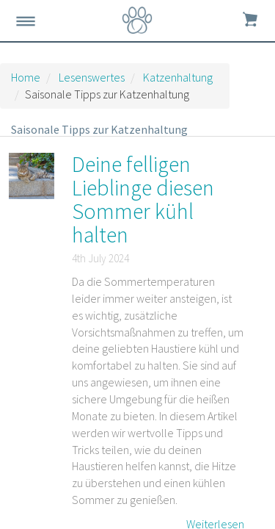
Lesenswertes (92, 77)
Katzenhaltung (178, 77)
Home (25, 77)
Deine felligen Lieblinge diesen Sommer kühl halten (143, 199)
